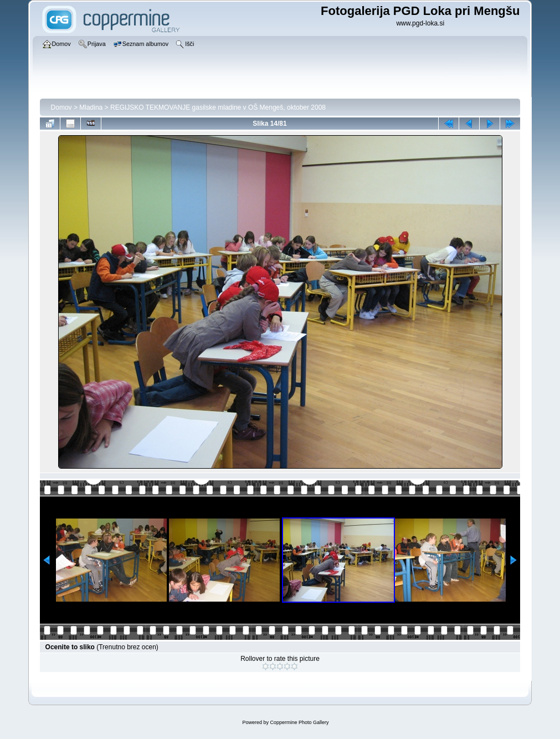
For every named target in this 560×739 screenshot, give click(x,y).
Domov (61, 107)
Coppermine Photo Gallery (299, 722)
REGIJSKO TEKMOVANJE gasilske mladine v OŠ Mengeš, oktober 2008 (218, 107)
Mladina (90, 107)
